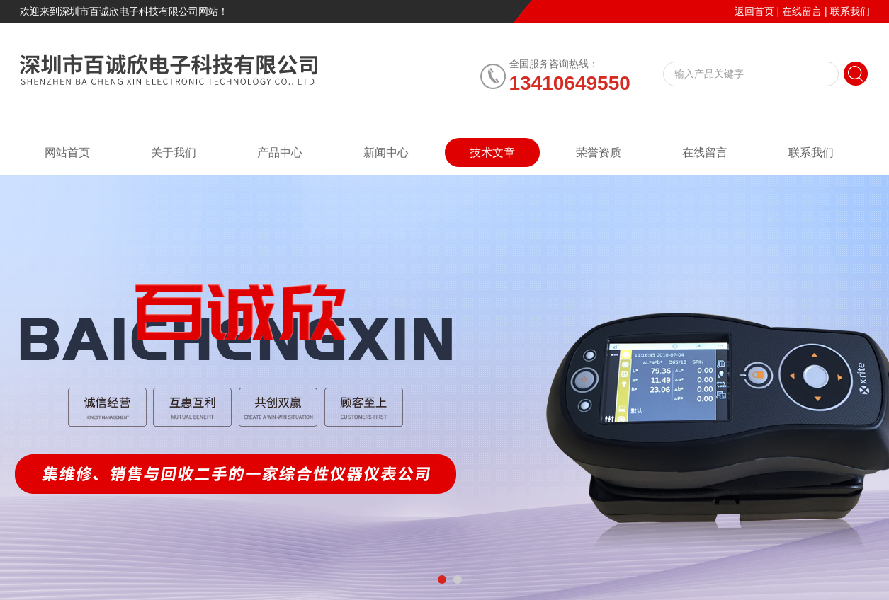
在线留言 (802, 11)
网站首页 (67, 152)
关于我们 (173, 152)
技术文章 (492, 152)
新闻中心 (386, 152)
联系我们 (850, 11)
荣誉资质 (598, 152)
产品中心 (279, 152)
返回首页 (754, 11)
